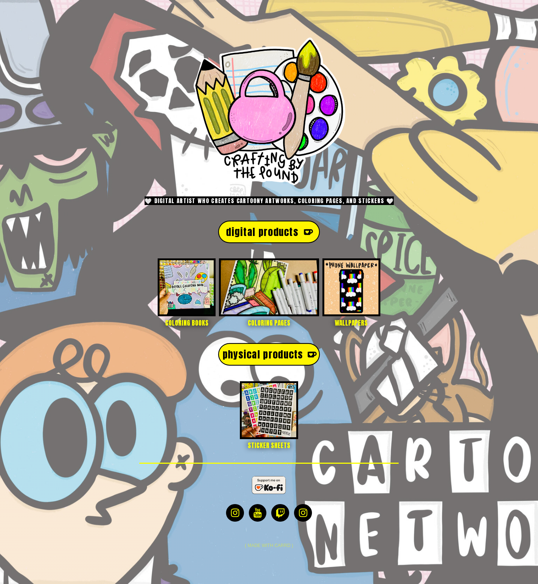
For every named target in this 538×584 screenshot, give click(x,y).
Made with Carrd (269, 545)
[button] (269, 231)
